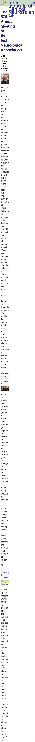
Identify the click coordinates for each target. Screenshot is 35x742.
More (3, 565)
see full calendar (30, 22)
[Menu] (33, 2)
